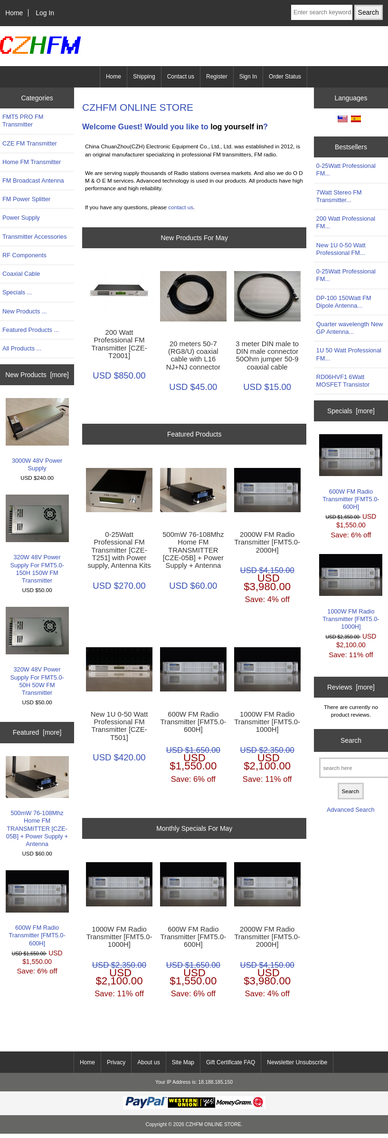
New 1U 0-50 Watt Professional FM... (341, 249)
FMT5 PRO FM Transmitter (22, 120)
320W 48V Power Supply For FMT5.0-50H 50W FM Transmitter (37, 651)
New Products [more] (37, 375)
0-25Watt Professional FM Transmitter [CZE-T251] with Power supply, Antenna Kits (119, 550)
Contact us (180, 76)
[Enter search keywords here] (321, 12)
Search (351, 740)
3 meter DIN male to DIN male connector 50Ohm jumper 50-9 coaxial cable (267, 355)
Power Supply (21, 217)
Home (14, 13)
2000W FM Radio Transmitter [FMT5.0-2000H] (267, 542)
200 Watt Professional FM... (345, 222)
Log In (45, 13)
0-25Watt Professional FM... (346, 169)
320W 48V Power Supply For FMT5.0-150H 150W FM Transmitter (37, 539)
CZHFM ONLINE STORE (213, 1124)
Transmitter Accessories (34, 236)
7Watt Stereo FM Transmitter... (339, 196)
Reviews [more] (351, 687)
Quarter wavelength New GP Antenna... (349, 328)
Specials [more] (351, 411)
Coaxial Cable (21, 273)
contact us (180, 207)
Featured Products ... (30, 329)
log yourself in (236, 126)
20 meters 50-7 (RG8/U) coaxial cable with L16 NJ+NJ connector (193, 355)
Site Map (183, 1062)
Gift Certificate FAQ (230, 1062)
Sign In (248, 76)
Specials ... (17, 292)
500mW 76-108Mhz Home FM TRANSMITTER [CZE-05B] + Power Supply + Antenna (37, 802)
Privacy (116, 1062)
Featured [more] (37, 732)
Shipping (144, 76)
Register (216, 76)
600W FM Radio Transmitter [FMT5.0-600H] (37, 908)
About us (148, 1062)
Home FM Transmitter (31, 161)
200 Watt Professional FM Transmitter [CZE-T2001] (119, 344)
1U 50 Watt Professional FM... (348, 354)
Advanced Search (351, 809)
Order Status (285, 76)
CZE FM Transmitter (29, 143)
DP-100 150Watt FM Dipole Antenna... (343, 301)
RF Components (24, 255)
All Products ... (21, 348)
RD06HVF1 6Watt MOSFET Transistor (342, 380)
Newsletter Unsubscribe (297, 1062)
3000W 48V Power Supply (37, 435)
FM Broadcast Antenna (33, 180)
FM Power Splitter (26, 199)
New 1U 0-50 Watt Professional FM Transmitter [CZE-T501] (119, 725)
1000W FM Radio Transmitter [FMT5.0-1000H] (267, 721)
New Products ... (24, 311)
